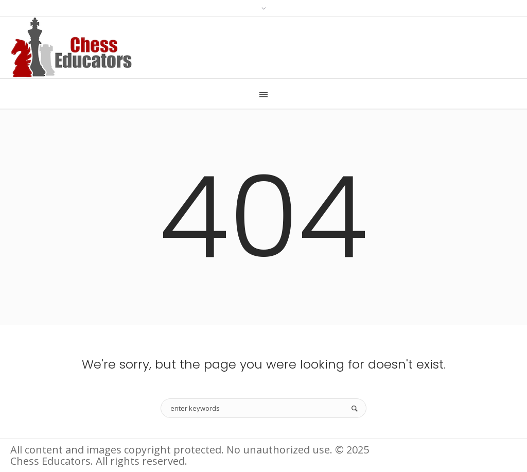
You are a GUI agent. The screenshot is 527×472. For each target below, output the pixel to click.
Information (417, 451)
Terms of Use (486, 451)
